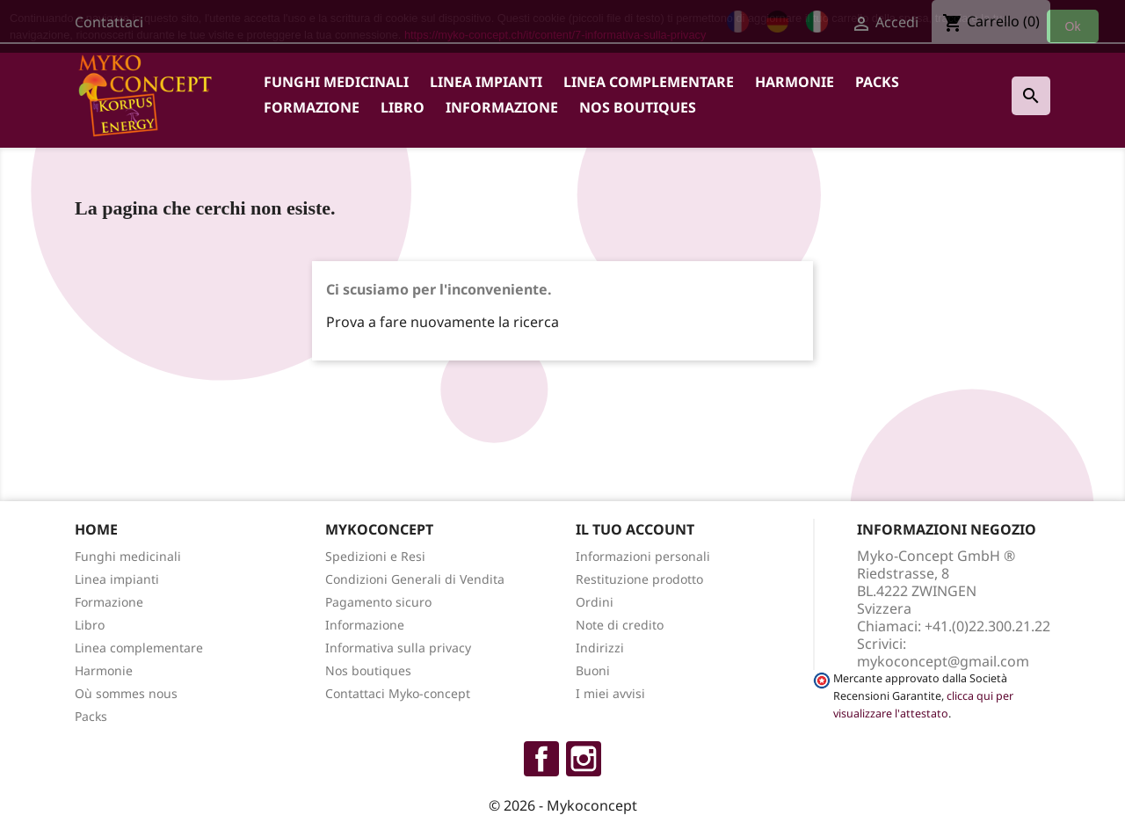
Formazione (311, 107)
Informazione (502, 107)
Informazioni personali (643, 556)
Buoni (593, 670)
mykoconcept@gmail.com (943, 661)
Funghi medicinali (336, 81)
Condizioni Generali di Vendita (414, 579)
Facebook (541, 758)
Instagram (583, 758)
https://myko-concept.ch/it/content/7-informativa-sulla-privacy (555, 34)
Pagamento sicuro (378, 601)
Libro (403, 107)
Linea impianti (486, 81)
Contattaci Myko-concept (397, 693)
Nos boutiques (637, 107)
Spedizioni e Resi (375, 556)
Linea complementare (648, 81)
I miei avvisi (610, 693)
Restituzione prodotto (639, 579)
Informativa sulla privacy (398, 647)
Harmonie (794, 81)
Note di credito (620, 624)
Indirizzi (600, 647)
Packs (877, 81)
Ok (1073, 26)
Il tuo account (635, 529)
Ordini (594, 601)
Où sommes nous (126, 693)
